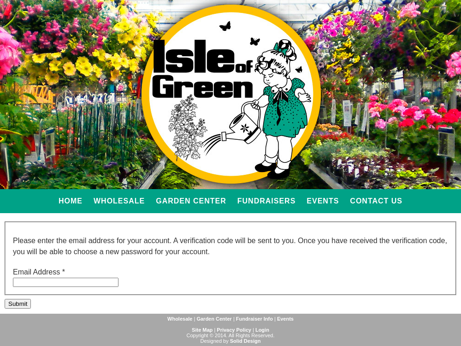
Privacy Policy (234, 330)
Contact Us (376, 201)
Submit (17, 303)
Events (323, 201)
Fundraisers (266, 201)
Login (262, 330)
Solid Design (245, 341)
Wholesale (119, 201)
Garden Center (191, 201)
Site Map (202, 330)
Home (71, 201)
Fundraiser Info (254, 319)
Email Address (39, 272)
